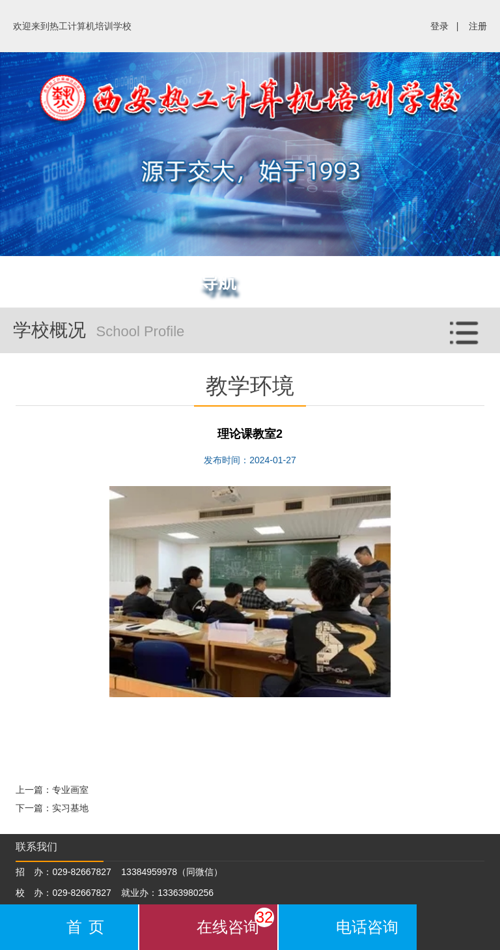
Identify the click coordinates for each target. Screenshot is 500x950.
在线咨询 (235, 922)
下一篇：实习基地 (52, 808)
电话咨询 (367, 927)
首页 (88, 927)
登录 (439, 26)
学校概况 (256, 327)
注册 (478, 26)
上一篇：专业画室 (52, 789)
